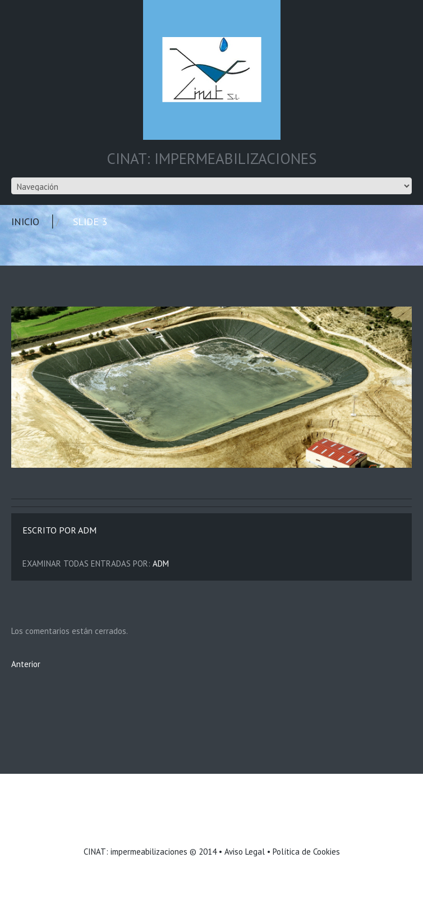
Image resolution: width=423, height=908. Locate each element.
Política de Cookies (306, 851)
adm (87, 530)
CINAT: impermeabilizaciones (135, 851)
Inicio (25, 221)
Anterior (25, 664)
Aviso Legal (244, 851)
